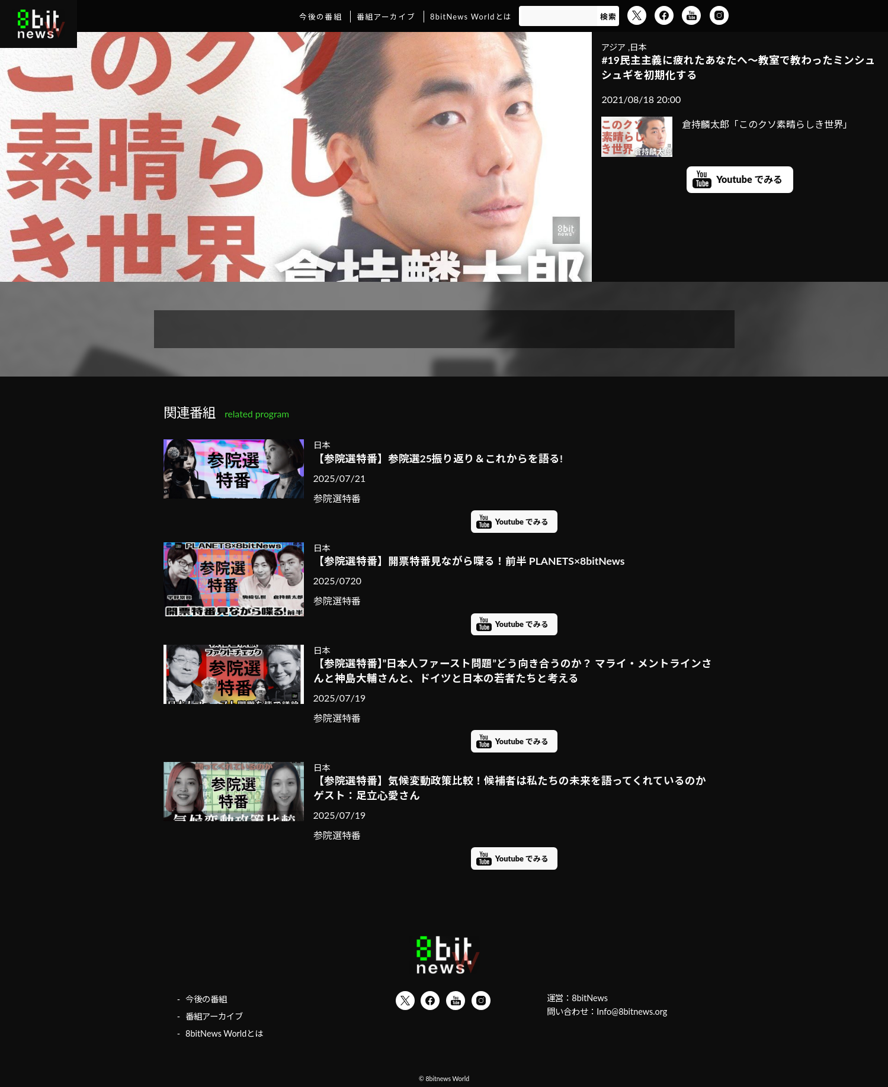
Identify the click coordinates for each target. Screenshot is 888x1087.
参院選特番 (337, 498)
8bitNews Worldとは (471, 16)
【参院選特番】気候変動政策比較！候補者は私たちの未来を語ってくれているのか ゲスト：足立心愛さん (514, 788)
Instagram (719, 15)
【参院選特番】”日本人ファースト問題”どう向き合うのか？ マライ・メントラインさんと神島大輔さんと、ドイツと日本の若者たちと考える (513, 670)
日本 (638, 47)
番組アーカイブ (386, 16)
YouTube (691, 15)
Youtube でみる (749, 179)
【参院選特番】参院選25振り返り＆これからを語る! (438, 458)
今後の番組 (320, 16)
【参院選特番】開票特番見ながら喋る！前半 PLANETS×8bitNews (469, 561)
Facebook (664, 15)
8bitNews (590, 998)
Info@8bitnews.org (632, 1011)
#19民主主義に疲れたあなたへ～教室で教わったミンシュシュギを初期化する (738, 67)
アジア (613, 47)
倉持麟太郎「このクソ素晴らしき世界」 (726, 124)
